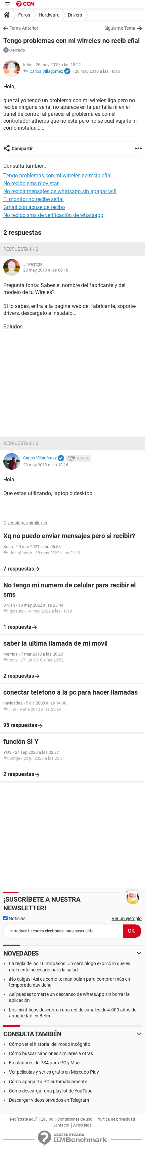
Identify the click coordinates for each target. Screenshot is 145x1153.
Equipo (47, 1119)
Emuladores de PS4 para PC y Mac (44, 1062)
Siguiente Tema (119, 28)
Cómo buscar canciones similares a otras (51, 1053)
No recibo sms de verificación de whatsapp (53, 215)
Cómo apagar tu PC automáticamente (48, 1081)
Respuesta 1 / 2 (20, 249)
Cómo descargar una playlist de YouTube (50, 1090)
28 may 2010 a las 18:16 (97, 71)
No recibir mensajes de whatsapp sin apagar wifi (60, 191)
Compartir (22, 148)
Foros (24, 15)
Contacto (61, 1125)
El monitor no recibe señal (33, 199)
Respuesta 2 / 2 (20, 443)
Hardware (49, 15)
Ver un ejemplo (127, 918)
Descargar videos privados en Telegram (49, 1100)
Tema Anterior (24, 28)
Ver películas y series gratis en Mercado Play (54, 1072)
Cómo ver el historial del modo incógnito (49, 1044)
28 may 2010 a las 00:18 (45, 270)
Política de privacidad (115, 1119)
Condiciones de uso (74, 1119)
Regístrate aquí (23, 1119)
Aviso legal (83, 1125)
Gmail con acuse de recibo (34, 207)
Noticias (14, 918)
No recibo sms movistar (31, 183)
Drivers (75, 15)
